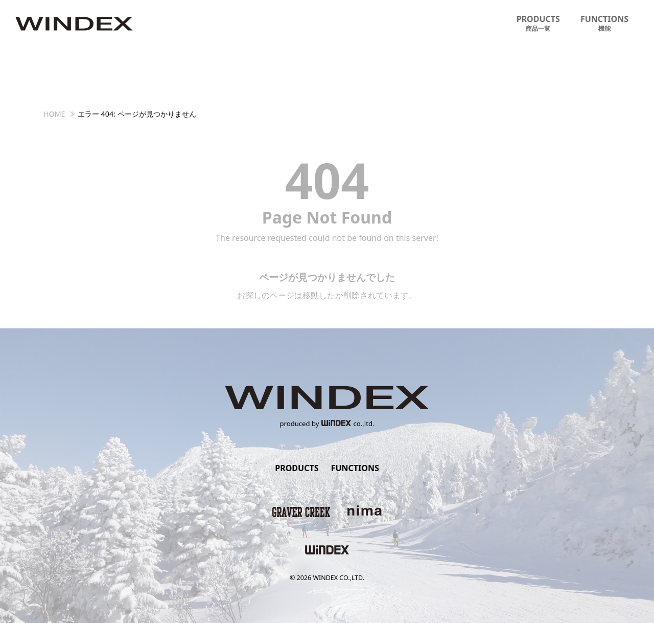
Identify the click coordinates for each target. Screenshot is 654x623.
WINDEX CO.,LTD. (338, 577)
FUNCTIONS (604, 23)
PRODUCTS (538, 23)
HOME (54, 114)
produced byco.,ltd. (327, 423)
